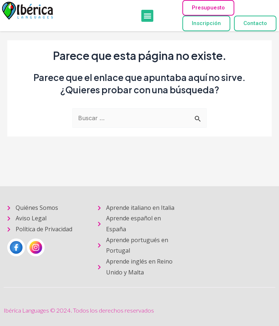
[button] (147, 16)
